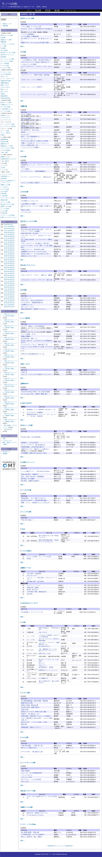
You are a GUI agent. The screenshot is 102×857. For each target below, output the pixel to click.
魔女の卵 (24, 724)
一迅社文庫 (4, 195)
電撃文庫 (3, 42)
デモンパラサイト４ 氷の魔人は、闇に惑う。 (36, 243)
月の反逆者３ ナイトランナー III (32, 612)
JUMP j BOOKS (5, 98)
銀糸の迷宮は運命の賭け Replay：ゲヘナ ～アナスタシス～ (49, 540)
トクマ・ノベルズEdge (7, 215)
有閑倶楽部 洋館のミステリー (31, 727)
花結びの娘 (24, 709)
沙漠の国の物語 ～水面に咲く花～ (32, 745)
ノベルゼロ (4, 187)
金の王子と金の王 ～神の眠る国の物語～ (34, 500)
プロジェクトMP (26, 777)
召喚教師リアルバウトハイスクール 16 (33, 251)
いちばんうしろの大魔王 (29, 64)
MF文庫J (3, 57)
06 (4, 228)
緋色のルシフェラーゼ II (28, 256)
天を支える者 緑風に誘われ (30, 707)
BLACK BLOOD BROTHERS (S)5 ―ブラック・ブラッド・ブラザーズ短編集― (37, 230)
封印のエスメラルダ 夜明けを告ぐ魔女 (34, 711)
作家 (4, 438)
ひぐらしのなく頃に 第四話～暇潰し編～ (34, 394)
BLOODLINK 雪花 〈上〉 (29, 338)
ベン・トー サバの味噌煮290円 (31, 773)
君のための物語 (26, 118)
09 (10, 226)
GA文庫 (3, 48)
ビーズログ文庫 (5, 107)
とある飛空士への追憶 (28, 204)
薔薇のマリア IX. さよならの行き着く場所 (35, 42)
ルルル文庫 (4, 191)
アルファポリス (5, 87)
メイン (29, 10)
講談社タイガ (5, 144)
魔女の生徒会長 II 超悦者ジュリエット (33, 309)
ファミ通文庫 (5, 63)
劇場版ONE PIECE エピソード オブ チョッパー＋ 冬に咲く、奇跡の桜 (41, 415)
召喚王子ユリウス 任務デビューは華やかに (35, 449)
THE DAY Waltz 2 (26, 520)
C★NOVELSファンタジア (8, 159)
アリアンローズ (5, 117)
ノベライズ (4, 165)
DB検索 (5, 453)
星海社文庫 (4, 200)
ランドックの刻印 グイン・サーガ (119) (39, 556)
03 (8, 224)
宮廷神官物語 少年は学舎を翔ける (32, 447)
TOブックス (4, 76)
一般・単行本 (5, 161)
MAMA (23, 132)
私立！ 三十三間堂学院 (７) (30, 136)
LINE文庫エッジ (5, 176)
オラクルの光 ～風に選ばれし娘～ (32, 751)
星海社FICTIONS (6, 81)
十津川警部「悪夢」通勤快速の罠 (36, 592)
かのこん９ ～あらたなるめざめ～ (32, 300)
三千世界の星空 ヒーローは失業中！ (33, 834)
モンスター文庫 (5, 68)
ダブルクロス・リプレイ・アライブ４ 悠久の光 (36, 280)
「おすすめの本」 (8, 429)
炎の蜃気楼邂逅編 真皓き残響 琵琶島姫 (34, 701)
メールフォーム (70, 10)
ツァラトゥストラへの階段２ (30, 147)
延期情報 (5, 25)
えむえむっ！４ (26, 298)
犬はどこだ (42, 665)
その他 (3, 167)
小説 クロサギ (43, 632)
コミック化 (4, 170)
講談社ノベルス (5, 157)
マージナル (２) (26, 212)
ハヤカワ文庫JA (5, 150)
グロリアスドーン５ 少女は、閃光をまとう (35, 62)
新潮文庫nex (4, 139)
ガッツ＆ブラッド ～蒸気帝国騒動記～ (34, 171)
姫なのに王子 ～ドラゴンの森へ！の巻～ (34, 722)
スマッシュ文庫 (5, 202)
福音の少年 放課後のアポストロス (37, 813)
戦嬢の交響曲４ (26, 336)
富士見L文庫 (4, 141)
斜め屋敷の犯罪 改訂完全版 (35, 581)
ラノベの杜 (9, 3)
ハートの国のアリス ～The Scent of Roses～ (36, 471)
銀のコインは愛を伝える (29, 748)
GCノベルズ (4, 91)
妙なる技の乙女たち (44, 646)
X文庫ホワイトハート (7, 104)
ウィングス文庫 (5, 111)
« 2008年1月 (51, 846)
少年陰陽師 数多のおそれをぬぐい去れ (34, 453)
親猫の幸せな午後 (26, 703)
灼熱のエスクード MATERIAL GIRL (33, 249)
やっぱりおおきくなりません (35, 815)
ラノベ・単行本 (5, 133)
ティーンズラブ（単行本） (9, 126)
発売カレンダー (7, 24)
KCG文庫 (3, 193)
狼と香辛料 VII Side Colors (30, 130)
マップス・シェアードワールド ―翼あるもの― (36, 177)
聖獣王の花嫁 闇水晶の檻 (29, 705)
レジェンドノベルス (7, 174)
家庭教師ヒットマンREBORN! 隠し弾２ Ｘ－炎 (41, 409)
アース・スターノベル (7, 78)
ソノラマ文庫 (5, 208)
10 (8, 226)
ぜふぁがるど (25, 134)
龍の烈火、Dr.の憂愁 (27, 478)
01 (12, 224)
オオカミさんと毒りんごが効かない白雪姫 (34, 141)
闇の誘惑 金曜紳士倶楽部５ (30, 481)
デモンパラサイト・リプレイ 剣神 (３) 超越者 (36, 275)
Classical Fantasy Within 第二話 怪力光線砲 (35, 392)
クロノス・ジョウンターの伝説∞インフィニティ (36, 374)
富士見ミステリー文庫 (7, 204)
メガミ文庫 (4, 211)
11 (6, 226)
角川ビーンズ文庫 (6, 102)
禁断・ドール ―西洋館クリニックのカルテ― (36, 502)
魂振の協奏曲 (25, 771)
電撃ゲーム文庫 (5, 185)
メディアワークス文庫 (7, 148)
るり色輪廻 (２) (43, 678)
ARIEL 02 (24, 372)
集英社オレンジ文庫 (7, 146)
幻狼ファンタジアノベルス (9, 217)
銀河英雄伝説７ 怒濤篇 (46, 667)
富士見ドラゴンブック (7, 54)
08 (12, 226)
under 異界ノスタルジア (29, 122)
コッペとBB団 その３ (28, 334)
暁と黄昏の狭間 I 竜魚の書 (30, 832)
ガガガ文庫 (4, 50)
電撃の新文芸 (5, 83)
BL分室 (38, 10)
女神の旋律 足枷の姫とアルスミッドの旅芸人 (36, 716)
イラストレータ (7, 440)
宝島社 (3, 94)
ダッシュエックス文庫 (7, 59)
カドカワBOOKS (6, 74)
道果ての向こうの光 (44, 653)
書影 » (22, 46)
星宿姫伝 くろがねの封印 (29, 442)
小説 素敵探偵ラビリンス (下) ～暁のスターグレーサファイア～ (49, 649)
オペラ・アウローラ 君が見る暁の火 (33, 445)
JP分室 (47, 10)
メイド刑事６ (25, 169)
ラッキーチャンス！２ (28, 139)
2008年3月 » (70, 846)
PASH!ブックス (5, 115)
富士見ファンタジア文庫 (8, 52)
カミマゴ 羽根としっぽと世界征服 (32, 326)
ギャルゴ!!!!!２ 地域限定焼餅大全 (32, 302)
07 (14, 226)
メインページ (60, 846)
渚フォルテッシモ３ (27, 307)
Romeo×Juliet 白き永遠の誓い (31, 437)
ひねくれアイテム (32, 575)
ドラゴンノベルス (6, 72)
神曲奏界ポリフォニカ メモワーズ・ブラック (36, 165)
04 (6, 224)
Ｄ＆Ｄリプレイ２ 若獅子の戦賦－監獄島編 (35, 75)
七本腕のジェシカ (26, 304)
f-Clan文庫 (4, 213)
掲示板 (57, 10)
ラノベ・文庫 (5, 130)
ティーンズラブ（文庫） (8, 124)
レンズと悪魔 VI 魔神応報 (29, 36)
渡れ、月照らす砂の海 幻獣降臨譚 (32, 476)
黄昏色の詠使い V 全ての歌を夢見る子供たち (36, 254)
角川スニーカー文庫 (7, 35)
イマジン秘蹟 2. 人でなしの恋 (31, 26)
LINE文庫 (3, 178)
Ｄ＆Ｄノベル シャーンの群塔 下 (32, 87)
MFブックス (4, 89)
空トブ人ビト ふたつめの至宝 (31, 779)
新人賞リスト (7, 451)
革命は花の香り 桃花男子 (29, 474)
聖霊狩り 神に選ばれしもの (30, 714)
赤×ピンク (42, 663)
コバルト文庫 (5, 189)
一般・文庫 (4, 152)
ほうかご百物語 (26, 114)
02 (10, 224)
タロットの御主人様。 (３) (29, 145)
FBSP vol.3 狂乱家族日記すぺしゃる (32, 354)
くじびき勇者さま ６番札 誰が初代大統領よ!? (36, 60)
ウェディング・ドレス (33, 585)
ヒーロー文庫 (5, 65)
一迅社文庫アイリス (7, 109)
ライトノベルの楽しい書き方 (30, 182)
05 (4, 224)
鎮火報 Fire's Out (32, 589)
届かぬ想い (30, 594)
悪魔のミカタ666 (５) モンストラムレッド (35, 143)
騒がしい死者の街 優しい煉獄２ (31, 837)
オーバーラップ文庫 (7, 61)
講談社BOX (4, 96)
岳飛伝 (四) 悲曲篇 (32, 587)
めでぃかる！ (25, 781)
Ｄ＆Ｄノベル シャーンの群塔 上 (32, 79)
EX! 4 (23, 167)
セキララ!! (24, 330)
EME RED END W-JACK (29, 233)
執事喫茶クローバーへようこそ (48, 670)
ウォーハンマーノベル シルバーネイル (34, 94)
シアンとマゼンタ (26, 775)
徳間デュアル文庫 (6, 206)
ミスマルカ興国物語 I (28, 34)
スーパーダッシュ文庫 (7, 198)
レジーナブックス (6, 120)
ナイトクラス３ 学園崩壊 (34, 412)
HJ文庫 (3, 37)
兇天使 (29, 558)
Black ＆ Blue (25, 210)
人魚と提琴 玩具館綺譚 (34, 573)
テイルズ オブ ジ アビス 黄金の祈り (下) (34, 344)
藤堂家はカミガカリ (27, 126)
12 (4, 226)
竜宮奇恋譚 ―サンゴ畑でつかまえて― (34, 498)
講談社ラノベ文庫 (6, 39)
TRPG (3, 135)
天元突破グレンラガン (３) (29, 201)
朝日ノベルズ (5, 85)
